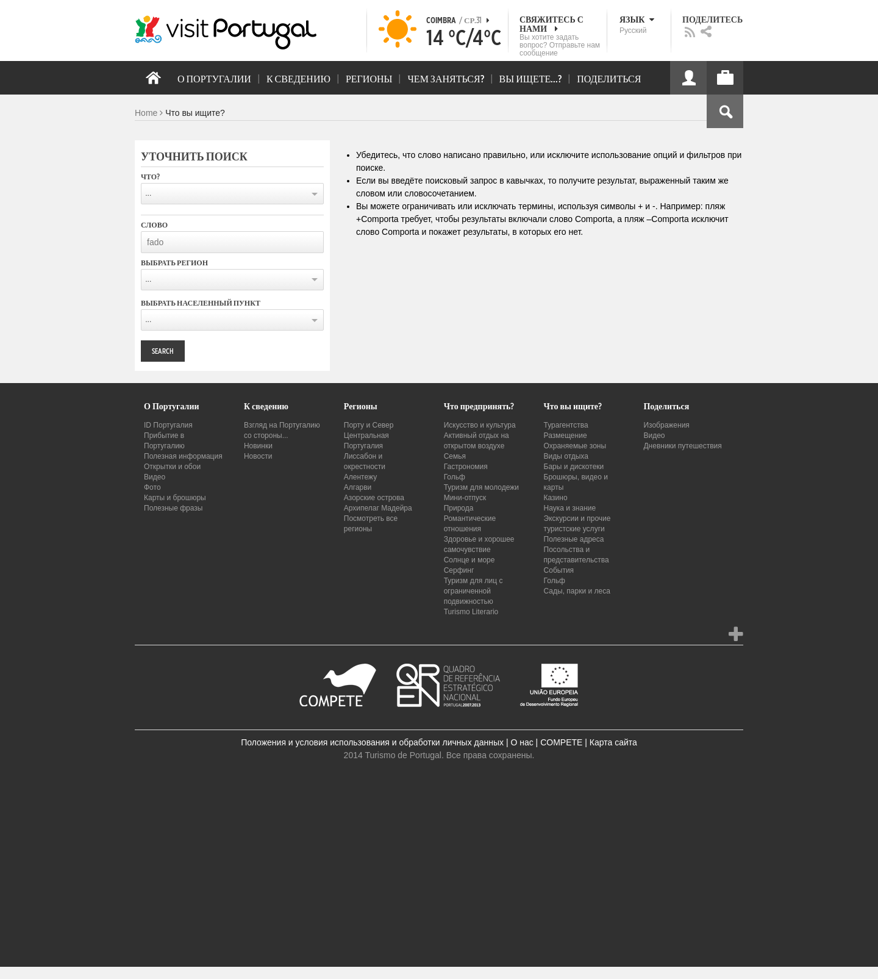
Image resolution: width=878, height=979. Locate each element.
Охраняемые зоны (575, 446)
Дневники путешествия (682, 446)
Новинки (258, 446)
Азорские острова (374, 497)
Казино (556, 497)
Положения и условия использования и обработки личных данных (372, 742)
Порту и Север (369, 425)
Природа (459, 508)
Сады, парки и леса (577, 591)
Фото (152, 487)
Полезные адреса (574, 539)
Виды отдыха (566, 456)
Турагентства (566, 425)
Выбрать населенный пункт (200, 303)
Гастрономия (466, 466)
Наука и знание (570, 508)
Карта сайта (613, 742)
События (559, 570)
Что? (150, 177)
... (148, 193)
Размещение (565, 435)
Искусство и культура (480, 425)
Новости (258, 456)
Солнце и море (469, 560)
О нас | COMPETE (546, 742)
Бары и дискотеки (574, 466)
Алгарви (358, 487)
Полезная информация (183, 456)
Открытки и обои (172, 466)
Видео (154, 477)
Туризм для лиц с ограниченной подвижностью (473, 591)
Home (146, 113)
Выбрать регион (174, 263)
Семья (455, 456)
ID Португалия (168, 425)
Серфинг (459, 570)
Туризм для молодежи (481, 487)
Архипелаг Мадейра (378, 508)
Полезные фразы (173, 508)
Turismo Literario (471, 612)
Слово (154, 225)
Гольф (454, 477)
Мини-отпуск (465, 497)
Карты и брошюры (175, 497)
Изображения (666, 425)
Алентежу (360, 477)
